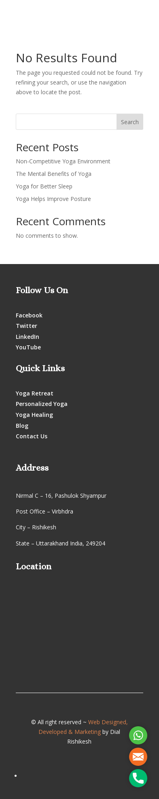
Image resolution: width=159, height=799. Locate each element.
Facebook (29, 315)
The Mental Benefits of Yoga (53, 174)
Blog (22, 425)
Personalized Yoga (42, 404)
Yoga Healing (34, 415)
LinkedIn (27, 336)
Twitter (26, 326)
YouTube (28, 347)
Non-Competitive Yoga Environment (63, 161)
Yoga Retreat (34, 393)
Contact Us (31, 436)
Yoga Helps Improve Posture (53, 199)
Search (130, 122)
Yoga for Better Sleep (44, 186)
